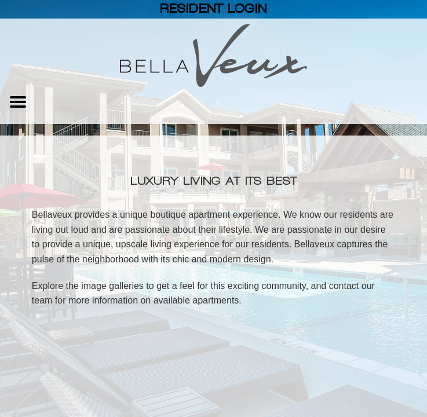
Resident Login (213, 8)
